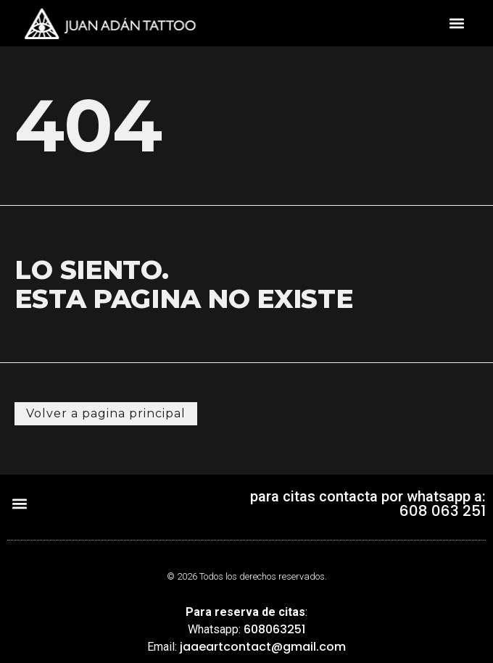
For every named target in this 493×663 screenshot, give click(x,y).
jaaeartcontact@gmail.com (263, 646)
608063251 (274, 629)
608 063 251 (442, 511)
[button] (456, 24)
